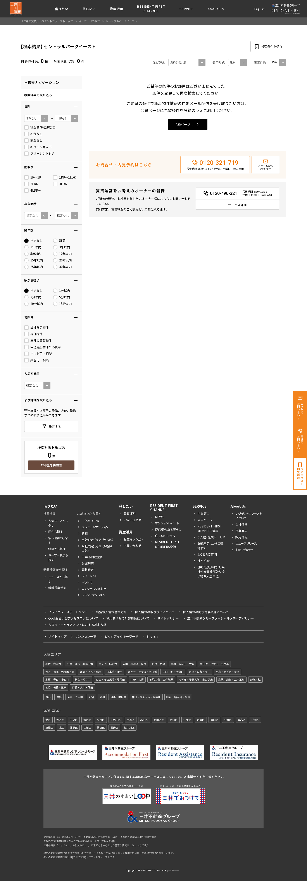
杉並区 (255, 719)
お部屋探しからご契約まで (210, 545)
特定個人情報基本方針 (111, 612)
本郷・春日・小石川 (57, 679)
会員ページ (205, 520)
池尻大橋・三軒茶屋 (161, 679)
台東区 (201, 719)
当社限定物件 (36, 327)
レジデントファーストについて (248, 515)
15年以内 (33, 260)
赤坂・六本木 (53, 664)
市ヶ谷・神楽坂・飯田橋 (142, 671)
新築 (59, 241)
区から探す (55, 531)
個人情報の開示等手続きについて (206, 612)
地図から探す (57, 549)
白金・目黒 (158, 664)
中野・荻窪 (137, 679)
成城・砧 (255, 679)
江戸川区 (129, 727)
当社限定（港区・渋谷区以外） (97, 548)
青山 (48, 697)
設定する (55, 426)
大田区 (174, 719)
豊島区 (241, 719)
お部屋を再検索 (51, 465)
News (159, 517)
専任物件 (33, 334)
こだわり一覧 (90, 521)
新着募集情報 (57, 588)
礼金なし (33, 134)
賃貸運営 (130, 513)
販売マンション (133, 539)
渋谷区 (60, 719)
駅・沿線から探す (58, 540)
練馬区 (74, 727)
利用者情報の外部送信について (127, 618)
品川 (102, 697)
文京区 (101, 719)
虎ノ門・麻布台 (108, 664)
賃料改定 (88, 569)
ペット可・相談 (38, 354)
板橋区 (49, 727)
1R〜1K (32, 177)
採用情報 (241, 537)
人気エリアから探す (58, 523)
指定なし (33, 241)
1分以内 (61, 291)
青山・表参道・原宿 (134, 664)
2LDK (31, 184)
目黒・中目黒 (118, 697)
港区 (48, 719)
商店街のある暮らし (168, 529)
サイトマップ (57, 636)
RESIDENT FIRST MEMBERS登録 (209, 528)
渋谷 (59, 697)
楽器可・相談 (36, 360)
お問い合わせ (132, 520)
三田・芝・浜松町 (172, 671)
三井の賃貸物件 (38, 340)
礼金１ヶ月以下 (38, 147)
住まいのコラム (165, 536)
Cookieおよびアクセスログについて (73, 618)
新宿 (91, 697)
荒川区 (87, 727)
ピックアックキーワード (121, 636)
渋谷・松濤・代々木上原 (59, 671)
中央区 (74, 719)
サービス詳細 (237, 205)
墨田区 (214, 719)
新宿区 (87, 719)
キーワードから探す (58, 557)
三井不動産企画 (92, 557)
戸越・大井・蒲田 (82, 687)
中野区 (228, 719)
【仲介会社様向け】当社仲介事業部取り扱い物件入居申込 (211, 571)
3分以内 (32, 297)
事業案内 (241, 531)
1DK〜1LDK (64, 177)
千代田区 (115, 719)
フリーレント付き (39, 153)
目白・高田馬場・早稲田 (110, 679)
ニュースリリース (246, 543)
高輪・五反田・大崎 (182, 664)
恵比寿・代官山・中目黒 (214, 664)
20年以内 (62, 260)
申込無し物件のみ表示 (42, 347)
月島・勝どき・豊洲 (227, 671)
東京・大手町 (75, 697)
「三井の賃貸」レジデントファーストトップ (47, 21)
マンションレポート (167, 523)
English (259, 9)
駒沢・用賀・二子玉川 (231, 679)
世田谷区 (159, 719)
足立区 (101, 727)
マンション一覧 (85, 636)
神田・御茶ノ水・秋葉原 (146, 697)
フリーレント (89, 576)
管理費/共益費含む (40, 127)
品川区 (144, 719)
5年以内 (32, 254)
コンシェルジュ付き (94, 588)
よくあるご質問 (207, 554)
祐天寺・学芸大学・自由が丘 (196, 679)
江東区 (187, 719)
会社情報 (241, 524)
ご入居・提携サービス (211, 537)
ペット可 (87, 582)
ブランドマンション (93, 595)
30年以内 (62, 267)
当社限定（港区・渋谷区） (98, 540)
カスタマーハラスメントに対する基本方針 (77, 624)
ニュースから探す (58, 579)
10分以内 (33, 304)
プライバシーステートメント (68, 612)
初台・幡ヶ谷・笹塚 (178, 697)
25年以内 (33, 267)
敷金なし (33, 140)
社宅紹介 (203, 560)
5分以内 (61, 297)
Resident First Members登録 (167, 544)
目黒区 (131, 719)
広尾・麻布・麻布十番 (80, 664)
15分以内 (62, 304)
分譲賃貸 (88, 563)
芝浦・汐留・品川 (199, 671)
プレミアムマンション (95, 527)
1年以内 (32, 247)
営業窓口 (203, 513)
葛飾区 (114, 727)
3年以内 (61, 247)
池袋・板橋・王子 (55, 687)
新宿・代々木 (82, 679)
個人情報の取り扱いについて (155, 612)
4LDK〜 (32, 190)
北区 (61, 727)
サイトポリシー (168, 618)
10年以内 (62, 254)
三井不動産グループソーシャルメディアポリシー (220, 618)
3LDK (60, 184)
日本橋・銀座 (114, 671)
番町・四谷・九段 (90, 671)
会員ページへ (184, 124)
